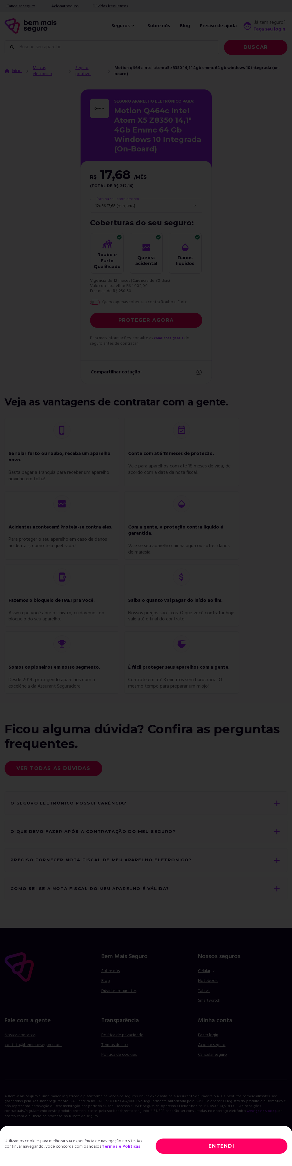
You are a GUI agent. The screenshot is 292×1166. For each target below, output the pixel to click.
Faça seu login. (270, 29)
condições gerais (171, 338)
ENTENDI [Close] (221, 1146)
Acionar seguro (65, 6)
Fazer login (208, 1045)
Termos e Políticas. (122, 1146)
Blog (185, 26)
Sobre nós (158, 26)
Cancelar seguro (20, 6)
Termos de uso (114, 1055)
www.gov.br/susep (264, 1121)
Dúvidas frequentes (110, 6)
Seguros (123, 26)
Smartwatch (209, 1011)
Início (17, 71)
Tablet (204, 1001)
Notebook (208, 991)
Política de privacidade (122, 1045)
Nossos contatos (20, 1045)
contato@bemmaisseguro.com (33, 1055)
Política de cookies (119, 1065)
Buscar (255, 47)
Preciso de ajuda (218, 26)
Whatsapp (199, 372)
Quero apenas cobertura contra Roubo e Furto (145, 302)
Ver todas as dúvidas (53, 768)
